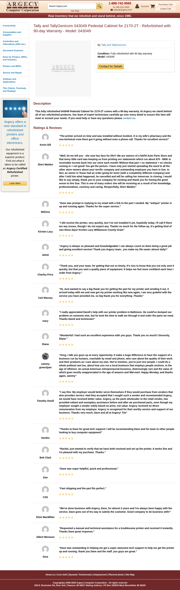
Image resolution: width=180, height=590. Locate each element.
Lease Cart (165, 9)
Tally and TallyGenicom (113, 45)
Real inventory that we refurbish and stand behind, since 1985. (90, 15)
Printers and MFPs (12, 66)
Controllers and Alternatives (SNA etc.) (14, 42)
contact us (129, 118)
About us (50, 574)
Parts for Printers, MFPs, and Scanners (15, 58)
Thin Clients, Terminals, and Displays (14, 89)
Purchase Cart (166, 4)
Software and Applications (9, 80)
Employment (100, 574)
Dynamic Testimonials (80, 574)
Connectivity (9, 25)
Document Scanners (13, 50)
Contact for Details (110, 66)
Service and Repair (12, 73)
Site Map (75, 11)
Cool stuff (62, 574)
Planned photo (116, 574)
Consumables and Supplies (12, 33)
